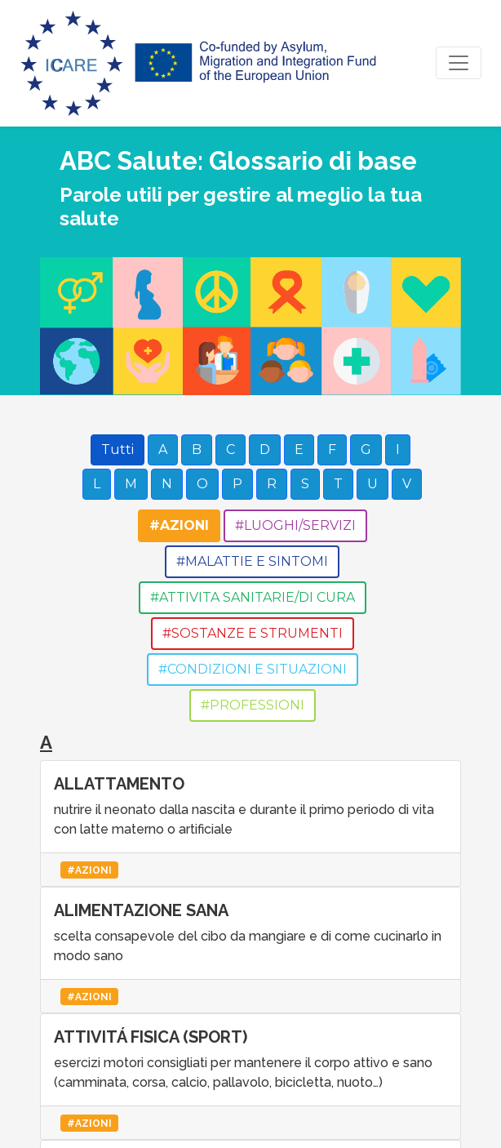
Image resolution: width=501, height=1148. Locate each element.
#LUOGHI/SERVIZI (295, 525)
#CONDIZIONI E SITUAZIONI (252, 669)
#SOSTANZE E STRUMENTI (252, 633)
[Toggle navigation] (458, 63)
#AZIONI (179, 525)
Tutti (117, 449)
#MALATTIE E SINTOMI (252, 561)
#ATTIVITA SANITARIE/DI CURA (252, 597)
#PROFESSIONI (252, 705)
